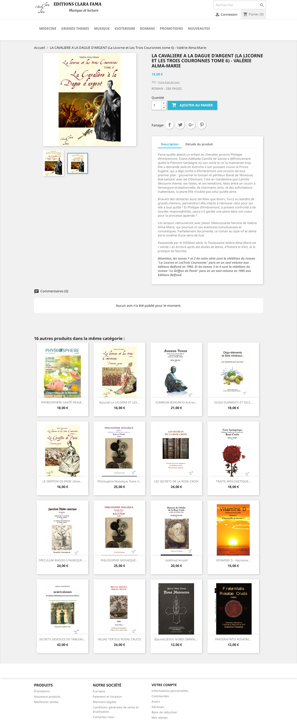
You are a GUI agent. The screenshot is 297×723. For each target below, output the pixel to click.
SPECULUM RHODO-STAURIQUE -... (62, 560)
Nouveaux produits (47, 696)
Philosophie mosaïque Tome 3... (119, 481)
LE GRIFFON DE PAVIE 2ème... (62, 481)
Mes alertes (160, 717)
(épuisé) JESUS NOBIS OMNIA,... (176, 639)
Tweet (180, 125)
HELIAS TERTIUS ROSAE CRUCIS (119, 639)
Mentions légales (105, 702)
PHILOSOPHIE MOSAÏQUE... (119, 560)
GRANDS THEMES (75, 28)
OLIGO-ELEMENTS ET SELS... (233, 402)
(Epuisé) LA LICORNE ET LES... (119, 402)
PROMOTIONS (171, 28)
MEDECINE (47, 28)
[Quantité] (156, 105)
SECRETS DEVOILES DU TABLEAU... (62, 639)
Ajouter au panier (192, 105)
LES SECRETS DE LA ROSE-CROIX (176, 481)
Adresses (158, 707)
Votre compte (164, 685)
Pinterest (202, 125)
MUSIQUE (102, 28)
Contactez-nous (103, 717)
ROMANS (147, 28)
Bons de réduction (164, 712)
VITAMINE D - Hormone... (233, 560)
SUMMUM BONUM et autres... (176, 402)
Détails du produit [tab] (199, 144)
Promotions (42, 691)
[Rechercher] (239, 5)
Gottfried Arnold (176, 560)
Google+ (191, 125)
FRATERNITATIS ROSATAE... (233, 639)
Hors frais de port (169, 82)
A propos (99, 691)
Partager (169, 125)
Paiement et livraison (107, 696)
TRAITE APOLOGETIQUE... (233, 481)
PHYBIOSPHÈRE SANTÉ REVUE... (62, 402)
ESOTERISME (125, 28)
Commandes (160, 696)
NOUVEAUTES (199, 28)
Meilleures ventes (46, 702)
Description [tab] (170, 144)
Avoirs (156, 701)
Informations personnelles (170, 691)
